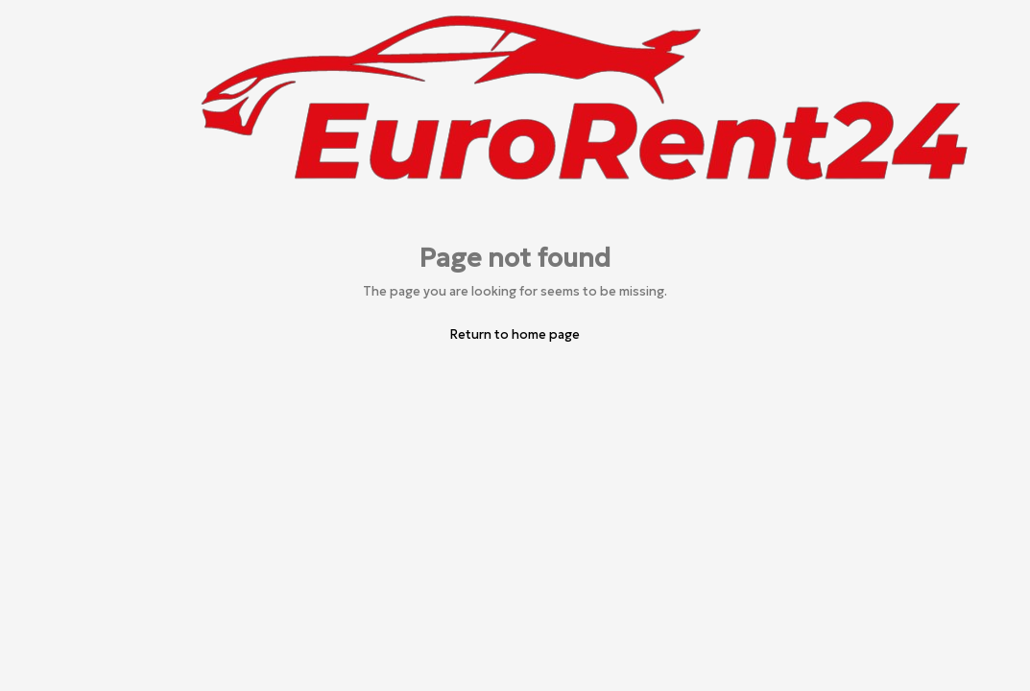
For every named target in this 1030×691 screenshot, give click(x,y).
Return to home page (515, 334)
